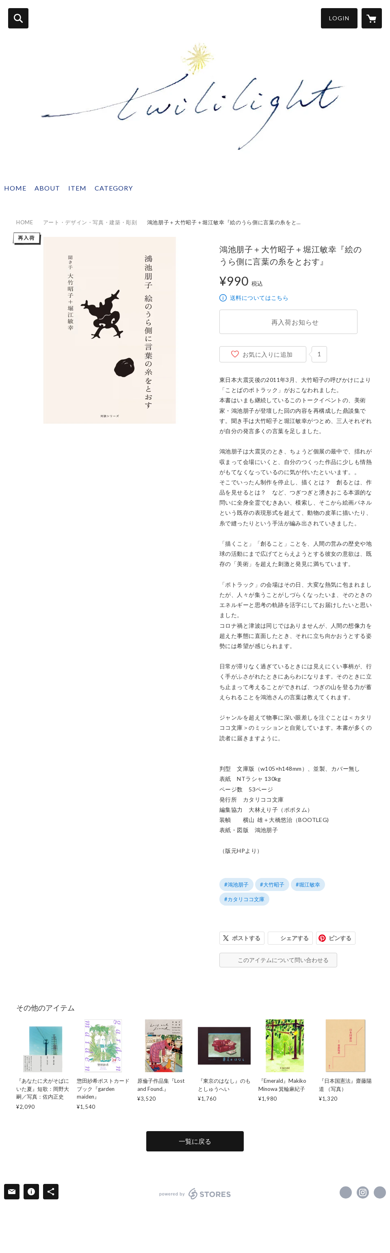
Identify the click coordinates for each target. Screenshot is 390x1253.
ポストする (246, 937)
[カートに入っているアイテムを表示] (372, 18)
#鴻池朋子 (236, 884)
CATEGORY (114, 188)
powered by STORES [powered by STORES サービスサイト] (195, 1193)
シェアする (294, 937)
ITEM (77, 188)
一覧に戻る (195, 1141)
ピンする (340, 937)
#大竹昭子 (272, 884)
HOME (15, 188)
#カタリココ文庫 (244, 899)
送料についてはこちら (259, 297)
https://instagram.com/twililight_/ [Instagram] (363, 1192)
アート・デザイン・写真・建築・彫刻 (90, 222)
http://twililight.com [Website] (380, 1192)
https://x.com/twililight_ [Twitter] (346, 1192)
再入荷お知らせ (295, 322)
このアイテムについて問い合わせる (283, 959)
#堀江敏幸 (308, 884)
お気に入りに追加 (268, 354)
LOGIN (339, 18)
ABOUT (47, 188)
